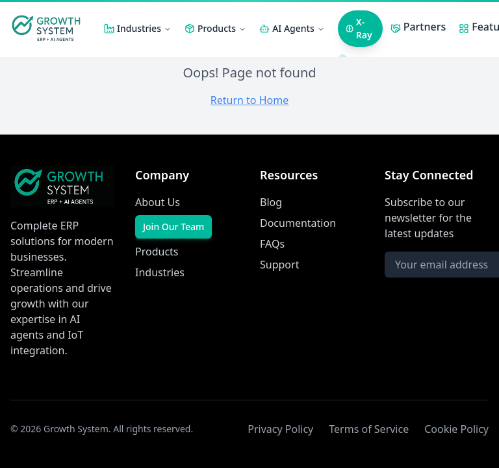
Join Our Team (173, 226)
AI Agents (298, 28)
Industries (144, 28)
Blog (271, 202)
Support (279, 264)
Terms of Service (369, 429)
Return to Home (249, 100)
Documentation (298, 223)
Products (222, 28)
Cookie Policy (456, 429)
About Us (157, 202)
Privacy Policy (280, 429)
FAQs (272, 244)
